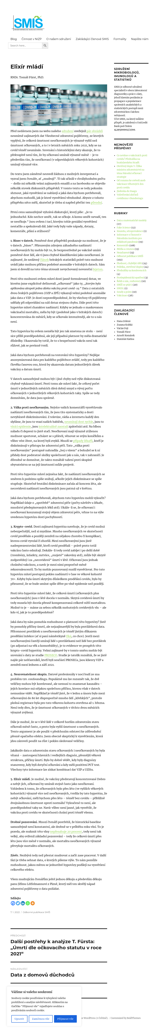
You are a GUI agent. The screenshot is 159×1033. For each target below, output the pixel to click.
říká (68, 636)
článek (44, 259)
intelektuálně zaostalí (53, 426)
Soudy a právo (124, 291)
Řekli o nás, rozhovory (129, 281)
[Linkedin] (23, 903)
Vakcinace (122, 295)
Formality (120, 39)
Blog (14, 39)
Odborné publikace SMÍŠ (36, 912)
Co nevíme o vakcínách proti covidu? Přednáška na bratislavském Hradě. (132, 159)
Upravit (19, 1018)
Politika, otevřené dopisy (130, 266)
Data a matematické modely (131, 220)
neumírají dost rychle (78, 421)
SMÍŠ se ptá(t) (124, 284)
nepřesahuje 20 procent (66, 831)
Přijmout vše (65, 1018)
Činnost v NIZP (32, 39)
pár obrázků (95, 131)
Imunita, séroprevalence (130, 231)
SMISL (120, 288)
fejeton (98, 269)
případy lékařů (83, 440)
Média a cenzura (125, 249)
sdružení (67, 131)
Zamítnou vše (40, 1018)
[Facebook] (13, 903)
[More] (33, 903)
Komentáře (123, 245)
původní (96, 202)
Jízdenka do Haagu (127, 191)
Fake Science (124, 227)
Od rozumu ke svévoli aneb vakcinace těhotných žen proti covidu (131, 184)
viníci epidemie (21, 426)
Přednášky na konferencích (131, 270)
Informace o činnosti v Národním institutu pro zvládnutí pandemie (129, 238)
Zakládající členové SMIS (92, 39)
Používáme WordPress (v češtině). (90, 1018)
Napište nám (139, 39)
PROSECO (50, 655)
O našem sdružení (58, 39)
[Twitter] (18, 903)
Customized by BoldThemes (126, 1018)
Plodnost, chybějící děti (129, 263)
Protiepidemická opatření (130, 277)
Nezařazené (123, 252)
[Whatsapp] (28, 903)
